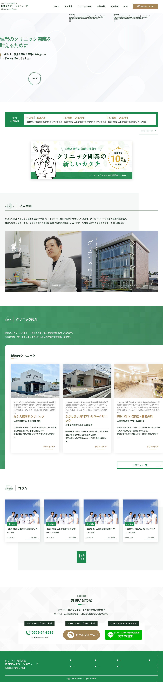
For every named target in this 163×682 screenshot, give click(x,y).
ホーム (56, 6)
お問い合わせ (104, 666)
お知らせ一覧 (148, 134)
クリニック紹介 (85, 6)
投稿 (126, 6)
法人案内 (101, 660)
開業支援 (101, 6)
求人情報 (114, 6)
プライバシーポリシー (131, 666)
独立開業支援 (79, 666)
